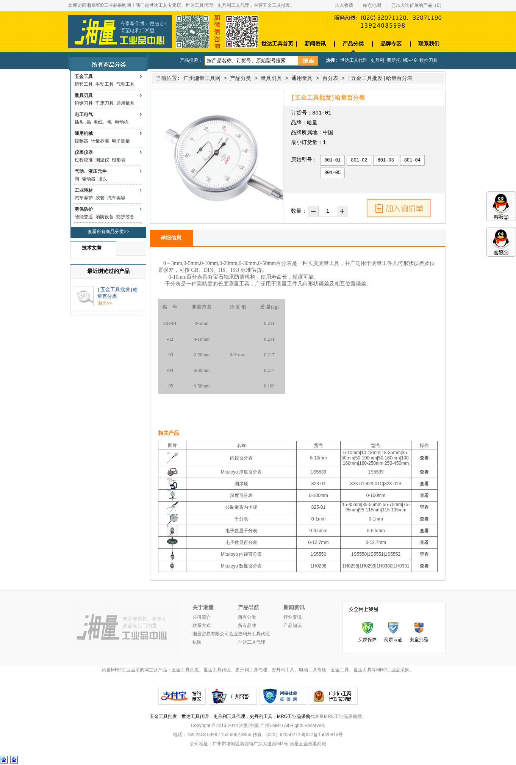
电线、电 (103, 122)
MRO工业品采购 (293, 716)
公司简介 (201, 617)
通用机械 (84, 133)
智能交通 (84, 217)
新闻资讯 (315, 44)
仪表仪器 (84, 152)
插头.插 (83, 122)
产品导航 (248, 608)
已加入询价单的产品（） (417, 5)
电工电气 (84, 115)
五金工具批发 (163, 716)
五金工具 (84, 77)
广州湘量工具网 (201, 78)
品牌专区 (391, 44)
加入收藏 (344, 5)
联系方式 (201, 626)
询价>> (104, 303)
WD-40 (410, 60)
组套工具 (84, 84)
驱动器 (88, 179)
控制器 (81, 141)
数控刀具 (428, 60)
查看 (424, 458)
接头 (102, 179)
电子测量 (121, 141)
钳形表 (118, 160)
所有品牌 (247, 626)
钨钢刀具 (84, 103)
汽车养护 (84, 198)
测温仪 (102, 160)
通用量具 (125, 103)
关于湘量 (203, 608)
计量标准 (100, 141)
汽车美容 (116, 198)
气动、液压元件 (90, 171)
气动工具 (125, 84)
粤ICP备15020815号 (321, 734)
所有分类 (247, 617)
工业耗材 (84, 190)
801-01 (332, 160)
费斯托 (393, 60)
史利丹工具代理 (254, 634)
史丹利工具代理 (229, 716)
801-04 (412, 160)
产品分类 (353, 44)
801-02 (359, 160)
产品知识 (292, 626)
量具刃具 (84, 96)
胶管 (100, 198)
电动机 (121, 122)
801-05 (332, 173)
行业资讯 (292, 617)
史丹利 (377, 60)
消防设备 (104, 217)
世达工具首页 (277, 44)
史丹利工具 (261, 716)
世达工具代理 (353, 60)
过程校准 (84, 160)
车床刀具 (104, 103)
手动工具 (104, 84)
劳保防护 (84, 209)
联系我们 (428, 44)
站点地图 (372, 5)
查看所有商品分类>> (108, 232)
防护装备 (125, 217)
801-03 (385, 160)
